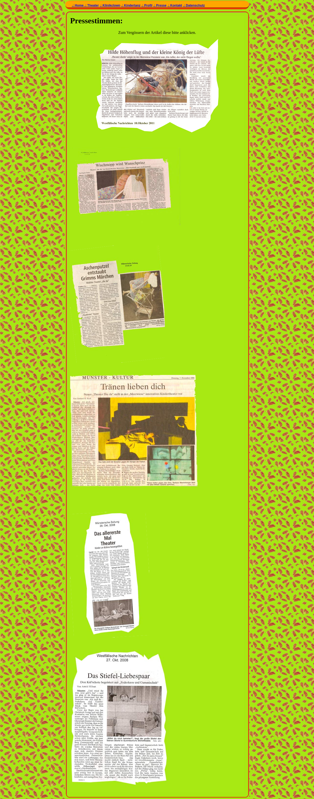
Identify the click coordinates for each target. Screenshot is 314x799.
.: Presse (160, 5)
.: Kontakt (174, 5)
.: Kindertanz (131, 5)
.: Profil (146, 5)
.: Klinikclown (110, 5)
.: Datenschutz (194, 5)
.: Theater (91, 5)
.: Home (78, 5)
